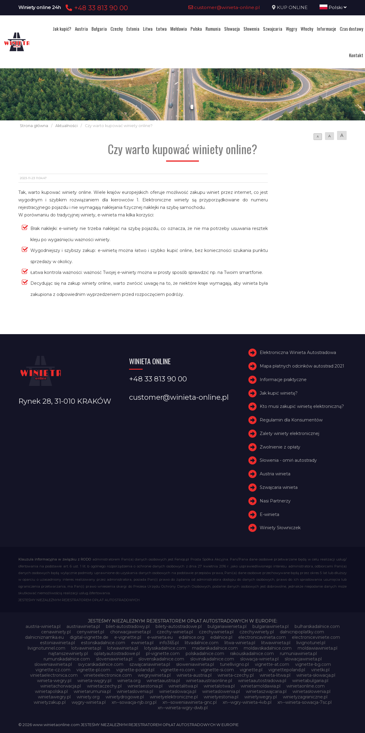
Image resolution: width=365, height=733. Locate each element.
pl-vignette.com (163, 653)
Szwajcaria (272, 28)
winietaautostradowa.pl (262, 680)
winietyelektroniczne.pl (174, 697)
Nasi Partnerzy (275, 501)
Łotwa (161, 28)
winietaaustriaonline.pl (209, 680)
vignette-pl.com (93, 669)
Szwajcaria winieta (279, 487)
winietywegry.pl (260, 697)
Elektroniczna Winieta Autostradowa (298, 352)
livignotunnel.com (46, 648)
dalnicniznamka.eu (44, 637)
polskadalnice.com (205, 653)
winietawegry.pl (54, 697)
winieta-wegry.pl (54, 680)
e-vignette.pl (127, 637)
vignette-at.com (272, 664)
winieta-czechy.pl (236, 675)
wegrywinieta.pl (154, 675)
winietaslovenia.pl (135, 691)
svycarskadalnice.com (100, 664)
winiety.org (88, 697)
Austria (81, 28)
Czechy (116, 28)
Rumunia (213, 28)
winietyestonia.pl (221, 697)
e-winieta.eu (160, 637)
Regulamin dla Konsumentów (291, 420)
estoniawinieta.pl (57, 642)
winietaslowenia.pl (221, 691)
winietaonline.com (305, 686)
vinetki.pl (320, 669)
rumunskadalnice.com (67, 659)
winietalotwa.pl (219, 686)
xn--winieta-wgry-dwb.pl (183, 707)
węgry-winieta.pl (89, 702)
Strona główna (34, 125)
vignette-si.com (217, 669)
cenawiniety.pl (56, 632)
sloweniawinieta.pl (53, 664)
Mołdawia (178, 28)
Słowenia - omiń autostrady (288, 460)
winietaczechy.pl (104, 686)
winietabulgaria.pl (310, 680)
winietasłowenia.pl (311, 691)
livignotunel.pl (310, 642)
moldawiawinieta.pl (317, 648)
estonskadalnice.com (103, 642)
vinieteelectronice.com (108, 675)
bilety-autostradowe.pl (179, 626)
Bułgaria (99, 28)
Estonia (132, 28)
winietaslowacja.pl (177, 691)
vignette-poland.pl (135, 669)
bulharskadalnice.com (317, 626)
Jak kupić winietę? (279, 393)
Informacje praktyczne (283, 379)
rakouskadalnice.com (252, 653)
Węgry (291, 28)
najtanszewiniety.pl (68, 653)
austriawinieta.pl (83, 626)
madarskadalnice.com (215, 648)
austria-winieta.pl (43, 626)
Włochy (307, 28)
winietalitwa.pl (183, 686)
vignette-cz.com (53, 669)
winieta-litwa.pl (275, 675)
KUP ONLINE (292, 7)
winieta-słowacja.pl (315, 675)
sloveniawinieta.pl (114, 659)
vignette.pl (251, 669)
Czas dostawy (351, 28)
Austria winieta (275, 474)
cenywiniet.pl (90, 632)
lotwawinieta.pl (122, 648)
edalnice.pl (221, 637)
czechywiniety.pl (257, 632)
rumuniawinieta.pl (298, 653)
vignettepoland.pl (286, 669)
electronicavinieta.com (262, 637)
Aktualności (66, 125)
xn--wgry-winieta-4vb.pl (247, 702)
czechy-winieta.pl (175, 632)
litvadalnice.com (201, 642)
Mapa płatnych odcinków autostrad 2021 (302, 366)
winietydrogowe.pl (125, 697)
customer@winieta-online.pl (224, 7)
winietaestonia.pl (145, 686)
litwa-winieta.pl (239, 642)
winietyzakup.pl (50, 702)
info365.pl (169, 642)
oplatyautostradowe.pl (117, 653)
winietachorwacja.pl (60, 686)
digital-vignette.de (89, 637)
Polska (196, 28)
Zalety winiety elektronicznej (289, 433)
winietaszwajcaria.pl (266, 691)
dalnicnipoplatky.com (302, 632)
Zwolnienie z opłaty (280, 447)
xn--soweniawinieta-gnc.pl (189, 702)
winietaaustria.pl (163, 680)
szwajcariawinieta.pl (149, 664)
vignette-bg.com (313, 664)
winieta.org (129, 680)
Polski (333, 7)
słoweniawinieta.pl (195, 664)
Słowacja (232, 28)
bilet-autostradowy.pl (128, 626)
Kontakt (356, 55)
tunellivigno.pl (234, 664)
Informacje (326, 28)
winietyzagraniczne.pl (305, 697)
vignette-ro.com (177, 669)
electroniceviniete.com (316, 637)
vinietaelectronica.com (54, 675)
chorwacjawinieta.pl (130, 632)
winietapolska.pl (51, 691)
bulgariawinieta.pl (270, 626)
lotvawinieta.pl (86, 648)
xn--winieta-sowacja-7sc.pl (304, 702)
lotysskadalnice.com (165, 648)
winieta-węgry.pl (94, 680)
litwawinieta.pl (275, 642)
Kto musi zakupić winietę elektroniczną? (302, 406)
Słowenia (251, 28)
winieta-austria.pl (194, 675)
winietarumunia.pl (92, 691)
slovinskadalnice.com (212, 659)
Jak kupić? (62, 28)
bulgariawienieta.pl (227, 626)
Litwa (148, 28)
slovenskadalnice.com (161, 659)
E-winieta (269, 514)
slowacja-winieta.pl (259, 659)
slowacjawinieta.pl (303, 659)
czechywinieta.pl (216, 632)
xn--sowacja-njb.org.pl (134, 702)
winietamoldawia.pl (260, 686)
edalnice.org (191, 637)
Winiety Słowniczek (280, 528)
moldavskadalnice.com (268, 648)
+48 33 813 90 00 (96, 8)
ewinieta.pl (142, 642)
